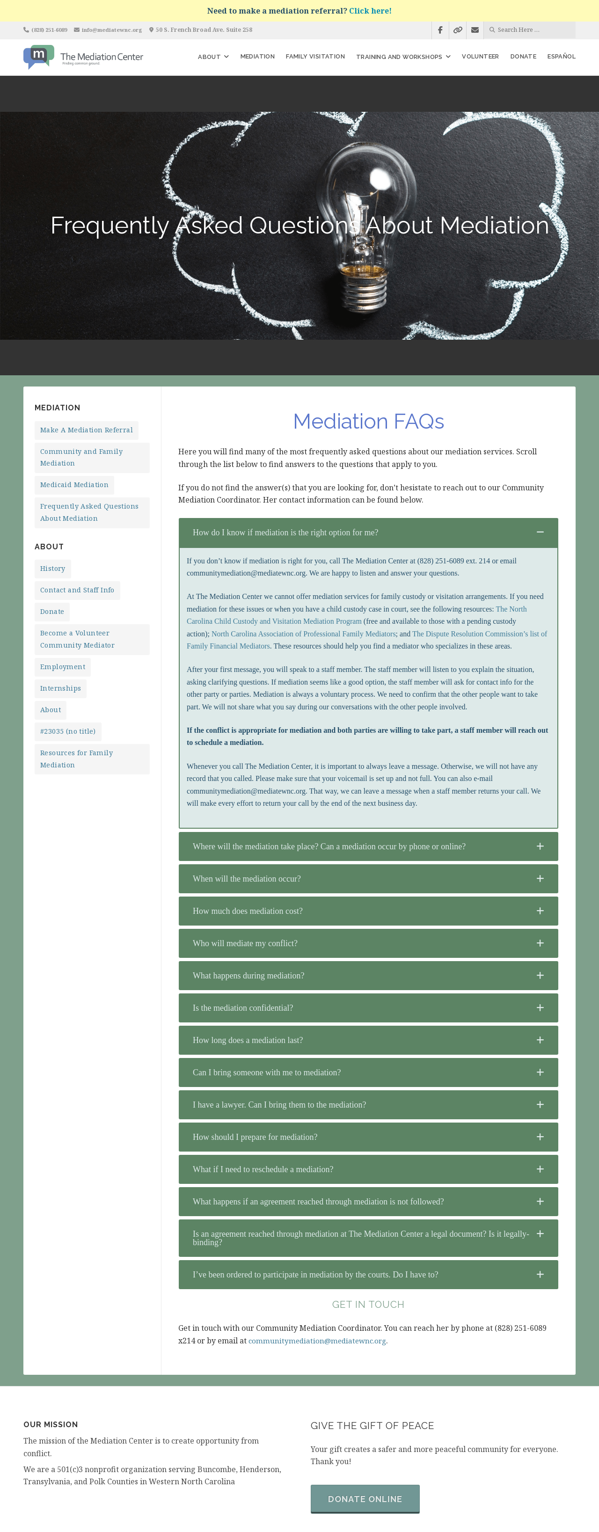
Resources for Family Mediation (76, 687)
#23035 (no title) (68, 659)
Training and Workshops (399, 56)
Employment (62, 595)
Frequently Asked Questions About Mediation (89, 440)
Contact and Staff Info (77, 518)
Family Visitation (315, 56)
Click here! (370, 11)
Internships (60, 616)
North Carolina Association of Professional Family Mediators (304, 562)
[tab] (368, 460)
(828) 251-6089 (52, 30)
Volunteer (480, 56)
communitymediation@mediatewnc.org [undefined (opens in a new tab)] (320, 1269)
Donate (523, 56)
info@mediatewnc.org (120, 30)
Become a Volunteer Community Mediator (77, 567)
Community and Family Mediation (81, 385)
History (53, 496)
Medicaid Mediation (74, 413)
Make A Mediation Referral (86, 358)
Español (562, 56)
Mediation (258, 56)
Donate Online (367, 1428)
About (209, 56)
